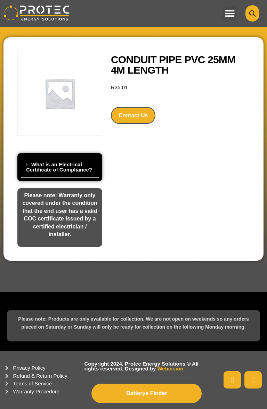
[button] (229, 13)
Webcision (170, 369)
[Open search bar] (252, 13)
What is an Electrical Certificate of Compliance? (59, 167)
